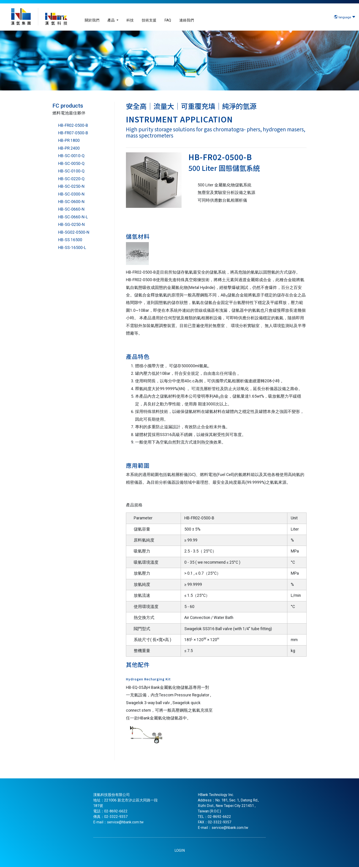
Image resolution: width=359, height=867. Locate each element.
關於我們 (92, 20)
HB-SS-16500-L (72, 247)
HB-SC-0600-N (71, 201)
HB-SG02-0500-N (73, 232)
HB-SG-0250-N (71, 224)
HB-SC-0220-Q (71, 179)
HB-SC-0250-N (71, 186)
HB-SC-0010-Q (71, 155)
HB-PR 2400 (69, 148)
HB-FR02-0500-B (73, 125)
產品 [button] (111, 20)
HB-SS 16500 (70, 240)
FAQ (167, 20)
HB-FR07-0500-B (73, 133)
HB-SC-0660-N (71, 209)
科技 (130, 20)
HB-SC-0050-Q (71, 163)
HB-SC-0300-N (71, 194)
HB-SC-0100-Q (71, 171)
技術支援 (149, 20)
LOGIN (179, 850)
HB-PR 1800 (69, 140)
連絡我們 (186, 20)
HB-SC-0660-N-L (73, 217)
